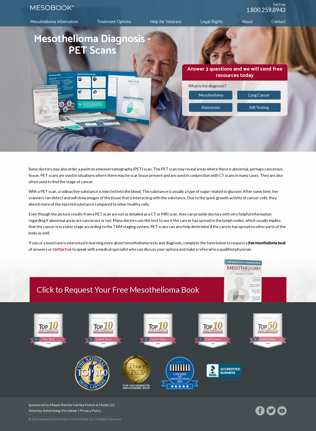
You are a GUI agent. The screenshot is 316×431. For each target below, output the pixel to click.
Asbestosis (210, 107)
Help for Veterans (166, 22)
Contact (278, 22)
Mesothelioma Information (54, 22)
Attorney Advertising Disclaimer (53, 410)
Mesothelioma (210, 95)
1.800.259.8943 (266, 10)
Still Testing (259, 107)
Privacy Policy (90, 410)
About (247, 22)
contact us (62, 249)
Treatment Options (114, 22)
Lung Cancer (259, 95)
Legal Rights (211, 22)
